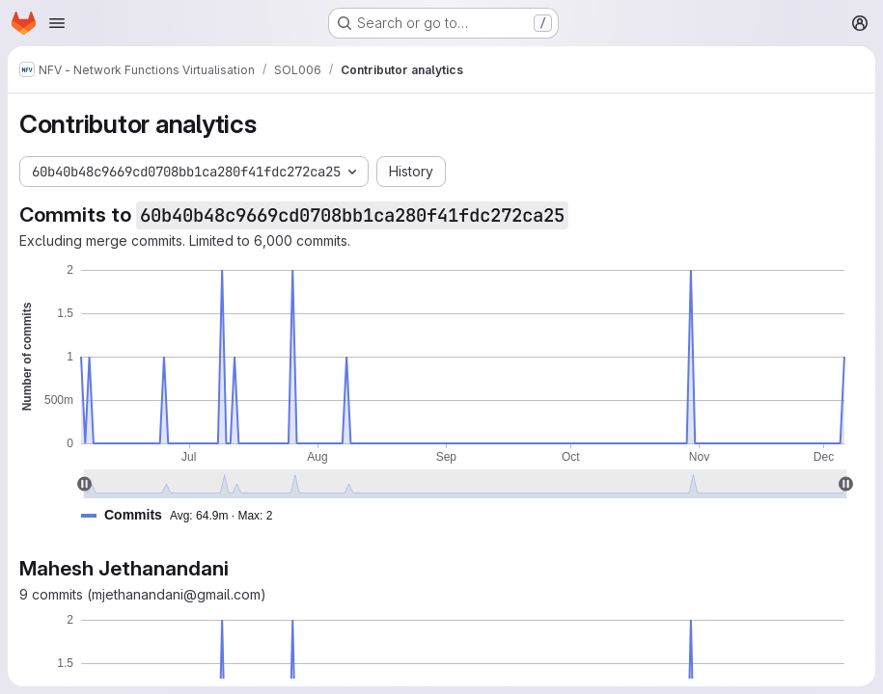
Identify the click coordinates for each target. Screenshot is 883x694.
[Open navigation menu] (56, 23)
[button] (184, 515)
